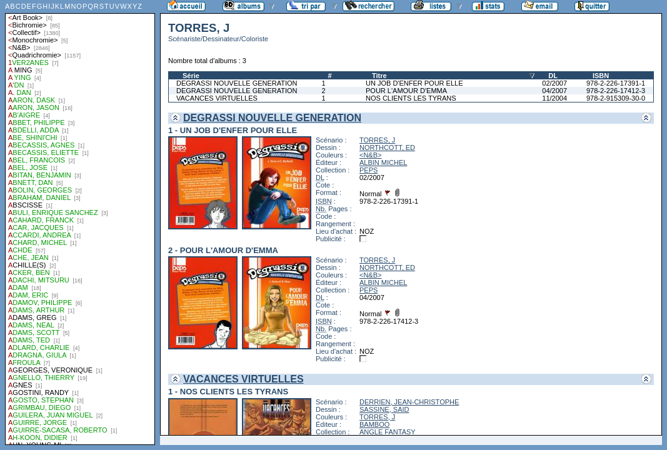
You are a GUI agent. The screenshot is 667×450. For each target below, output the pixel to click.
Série (191, 75)
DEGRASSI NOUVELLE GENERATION (237, 83)
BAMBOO (374, 424)
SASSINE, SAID (384, 409)
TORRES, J (377, 140)
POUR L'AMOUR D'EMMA (406, 90)
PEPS (368, 170)
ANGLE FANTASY (387, 432)
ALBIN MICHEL (383, 162)
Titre (379, 75)
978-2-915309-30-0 (615, 98)
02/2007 (554, 83)
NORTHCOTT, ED (387, 147)
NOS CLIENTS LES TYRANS (411, 98)
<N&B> (370, 155)
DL (553, 75)
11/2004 (554, 98)
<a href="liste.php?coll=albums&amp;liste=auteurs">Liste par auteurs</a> (80, 222)
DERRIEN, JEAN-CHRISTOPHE (409, 402)
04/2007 (554, 90)
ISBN (601, 75)
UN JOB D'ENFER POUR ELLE (414, 83)
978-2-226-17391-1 (615, 83)
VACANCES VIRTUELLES (217, 98)
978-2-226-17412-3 (615, 90)
